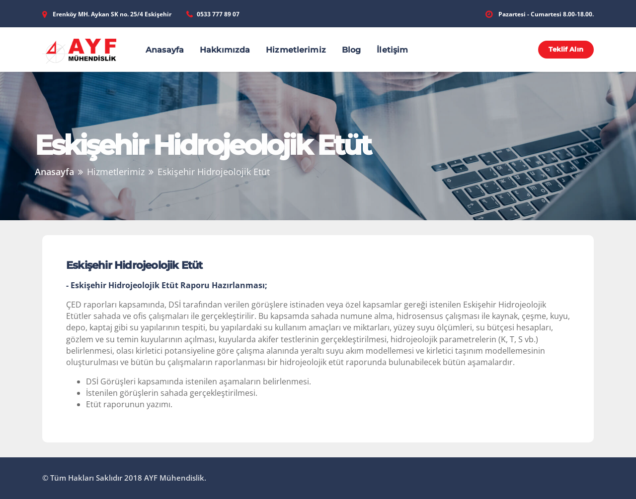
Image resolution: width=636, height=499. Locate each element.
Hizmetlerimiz (296, 50)
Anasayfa (165, 50)
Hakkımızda (225, 50)
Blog (351, 50)
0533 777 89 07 (218, 14)
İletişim (392, 50)
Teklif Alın (566, 49)
